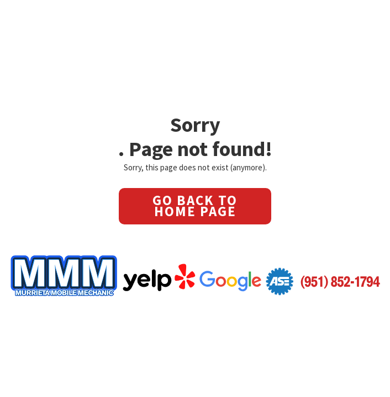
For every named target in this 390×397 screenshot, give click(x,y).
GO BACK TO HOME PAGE (195, 205)
